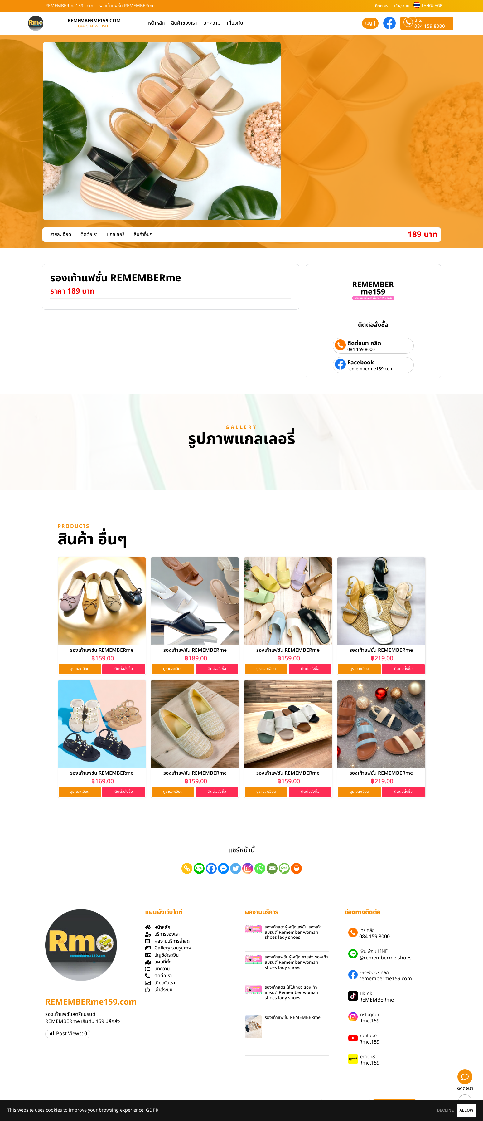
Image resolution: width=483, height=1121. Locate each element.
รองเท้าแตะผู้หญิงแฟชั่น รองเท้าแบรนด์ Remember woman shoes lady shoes (293, 933)
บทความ (211, 23)
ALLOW (458, 1110)
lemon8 (367, 1058)
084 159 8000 (429, 26)
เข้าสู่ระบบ (401, 6)
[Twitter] (235, 869)
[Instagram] (247, 869)
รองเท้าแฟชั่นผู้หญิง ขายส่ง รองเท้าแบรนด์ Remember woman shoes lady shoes (296, 963)
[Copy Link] (186, 869)
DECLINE (419, 1110)
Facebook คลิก (374, 973)
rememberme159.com (370, 369)
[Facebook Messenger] (223, 869)
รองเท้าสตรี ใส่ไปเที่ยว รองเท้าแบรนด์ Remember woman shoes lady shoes (291, 993)
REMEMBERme (376, 1000)
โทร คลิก (367, 931)
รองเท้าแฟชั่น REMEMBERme (101, 650)
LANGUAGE (432, 5)
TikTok (365, 995)
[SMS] (284, 869)
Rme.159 (369, 1022)
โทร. (418, 20)
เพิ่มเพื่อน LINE (373, 952)
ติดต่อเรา (382, 6)
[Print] (296, 869)
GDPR (152, 1110)
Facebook (360, 362)
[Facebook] (211, 869)
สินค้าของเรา (184, 23)
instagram (369, 1015)
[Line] (199, 869)
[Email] (272, 869)
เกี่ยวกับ (235, 23)
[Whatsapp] (259, 869)
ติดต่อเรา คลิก (364, 343)
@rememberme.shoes (385, 958)
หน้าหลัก (156, 23)
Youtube (368, 1037)
